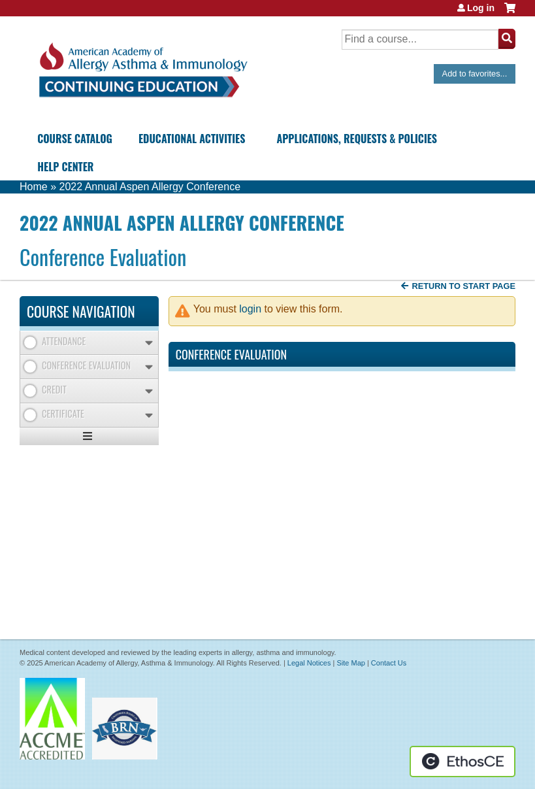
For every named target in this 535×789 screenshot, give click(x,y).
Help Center (65, 167)
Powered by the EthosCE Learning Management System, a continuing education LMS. (462, 761)
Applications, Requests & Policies (356, 138)
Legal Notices (309, 663)
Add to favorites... (475, 73)
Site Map (350, 663)
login (250, 308)
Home (34, 186)
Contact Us (388, 663)
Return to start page (463, 286)
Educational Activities (191, 138)
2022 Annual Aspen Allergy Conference (149, 186)
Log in (480, 7)
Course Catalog (74, 138)
